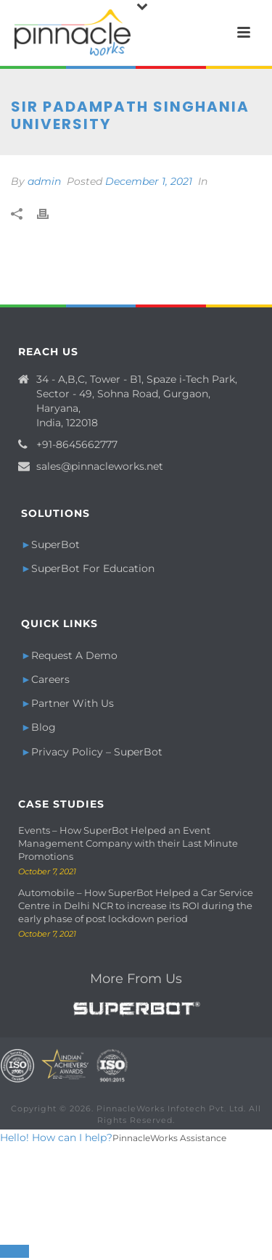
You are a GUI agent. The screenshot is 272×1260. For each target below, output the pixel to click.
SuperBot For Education (92, 568)
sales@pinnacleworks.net (99, 466)
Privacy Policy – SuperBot (96, 751)
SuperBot (55, 544)
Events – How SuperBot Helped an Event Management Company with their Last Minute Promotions (128, 843)
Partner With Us (72, 703)
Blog (43, 727)
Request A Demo (74, 655)
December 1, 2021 (148, 181)
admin (44, 181)
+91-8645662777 (77, 444)
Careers (50, 679)
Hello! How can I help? (56, 1137)
